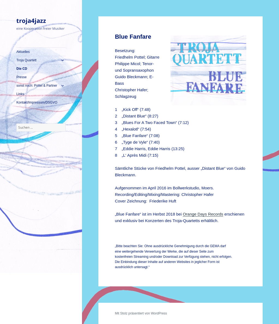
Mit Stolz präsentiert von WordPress (141, 313)
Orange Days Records (203, 214)
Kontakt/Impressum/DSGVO (36, 102)
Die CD (21, 69)
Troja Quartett (26, 60)
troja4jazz (31, 20)
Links (20, 94)
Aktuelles (23, 52)
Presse (21, 77)
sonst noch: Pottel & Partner (36, 85)
